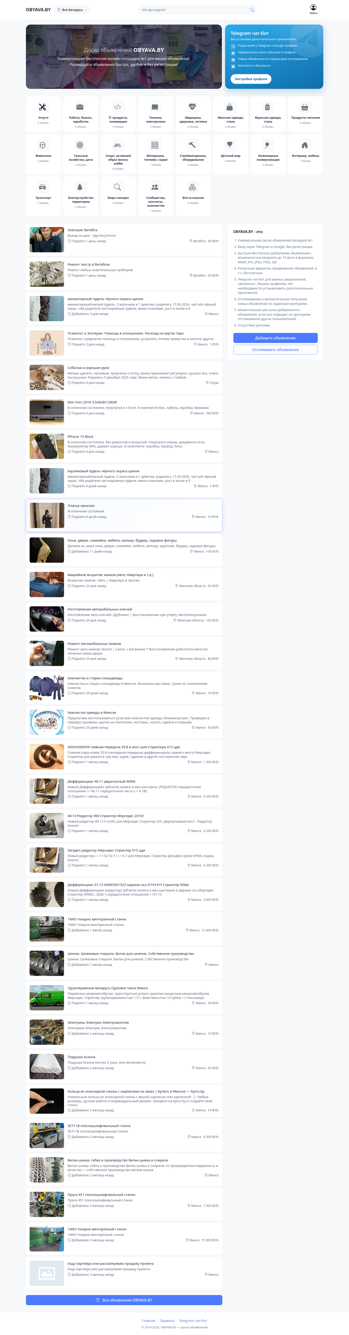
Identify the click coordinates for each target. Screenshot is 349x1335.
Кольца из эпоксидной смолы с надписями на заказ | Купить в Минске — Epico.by (136, 1091)
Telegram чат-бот (193, 1320)
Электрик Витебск (83, 230)
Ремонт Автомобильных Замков (94, 643)
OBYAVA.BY (38, 9)
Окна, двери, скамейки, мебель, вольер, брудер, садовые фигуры (122, 540)
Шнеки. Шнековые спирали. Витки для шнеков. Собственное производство (131, 953)
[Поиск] (192, 9)
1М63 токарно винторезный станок (97, 919)
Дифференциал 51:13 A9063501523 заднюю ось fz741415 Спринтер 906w (128, 884)
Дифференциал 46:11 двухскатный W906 (101, 781)
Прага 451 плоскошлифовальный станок (102, 1194)
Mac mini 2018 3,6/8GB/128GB (92, 402)
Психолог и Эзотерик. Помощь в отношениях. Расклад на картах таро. (126, 333)
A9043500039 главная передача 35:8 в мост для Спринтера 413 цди (124, 747)
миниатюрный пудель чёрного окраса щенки (105, 298)
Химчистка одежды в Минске (92, 712)
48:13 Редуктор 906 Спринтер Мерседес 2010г (106, 815)
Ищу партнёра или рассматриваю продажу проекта (111, 1263)
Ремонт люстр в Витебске (89, 264)
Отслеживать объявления (275, 349)
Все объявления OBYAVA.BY (124, 1300)
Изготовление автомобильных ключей (100, 609)
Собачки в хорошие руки (88, 367)
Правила (167, 1320)
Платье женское (81, 505)
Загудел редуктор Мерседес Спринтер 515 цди (106, 850)
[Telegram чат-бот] (274, 57)
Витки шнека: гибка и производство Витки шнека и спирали (118, 1160)
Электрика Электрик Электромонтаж (98, 1022)
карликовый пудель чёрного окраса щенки (104, 471)
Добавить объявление (275, 337)
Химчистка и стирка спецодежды (95, 678)
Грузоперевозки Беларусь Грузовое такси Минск (108, 988)
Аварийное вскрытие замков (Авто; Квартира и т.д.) (111, 574)
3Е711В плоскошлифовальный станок (99, 1125)
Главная (148, 1320)
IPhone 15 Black (80, 436)
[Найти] (252, 10)
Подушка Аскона (81, 1056)
